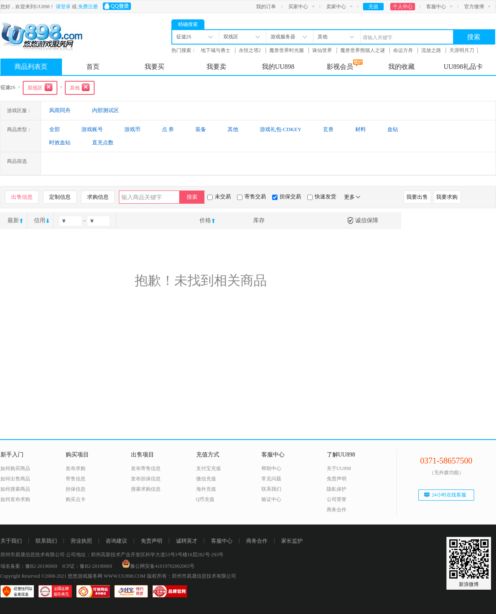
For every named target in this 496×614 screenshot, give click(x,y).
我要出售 (417, 197)
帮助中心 (271, 468)
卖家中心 (336, 6)
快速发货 (321, 196)
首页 (93, 66)
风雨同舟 (60, 110)
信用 (39, 220)
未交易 (219, 196)
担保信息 (75, 489)
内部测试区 (105, 110)
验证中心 (271, 499)
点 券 (168, 129)
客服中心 (436, 6)
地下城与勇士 (216, 50)
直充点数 (103, 142)
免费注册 (88, 6)
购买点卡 (75, 499)
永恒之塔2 (250, 50)
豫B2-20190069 (41, 566)
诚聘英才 (186, 541)
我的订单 (266, 6)
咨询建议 (116, 541)
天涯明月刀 (461, 50)
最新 (13, 220)
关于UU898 (339, 468)
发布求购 (75, 468)
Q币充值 (205, 499)
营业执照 (81, 541)
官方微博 (474, 6)
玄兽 (328, 129)
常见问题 (271, 479)
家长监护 (292, 541)
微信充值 (206, 479)
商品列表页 (30, 66)
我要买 (154, 66)
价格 (205, 220)
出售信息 (22, 197)
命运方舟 (403, 50)
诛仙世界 (322, 50)
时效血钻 (60, 142)
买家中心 (298, 6)
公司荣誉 (336, 499)
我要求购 (447, 197)
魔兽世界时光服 (287, 50)
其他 (233, 129)
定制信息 (60, 197)
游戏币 (132, 129)
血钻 (392, 129)
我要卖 (216, 66)
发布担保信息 (146, 479)
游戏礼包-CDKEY (280, 129)
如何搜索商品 (15, 489)
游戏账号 (92, 129)
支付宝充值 (208, 468)
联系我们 (271, 489)
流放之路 (431, 50)
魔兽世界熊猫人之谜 (363, 50)
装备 (200, 129)
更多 (352, 197)
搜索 (473, 36)
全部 (54, 129)
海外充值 (206, 489)
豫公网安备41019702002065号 (158, 566)
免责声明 (336, 479)
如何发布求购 (15, 499)
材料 (360, 129)
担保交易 (286, 196)
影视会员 (345, 64)
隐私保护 (336, 489)
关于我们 (11, 541)
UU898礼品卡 (463, 66)
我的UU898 (278, 66)
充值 (373, 6)
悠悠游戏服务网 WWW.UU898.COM (107, 576)
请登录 (63, 6)
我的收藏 (401, 66)
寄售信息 (75, 479)
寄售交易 (251, 196)
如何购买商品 (15, 468)
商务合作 (336, 510)
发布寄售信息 (146, 468)
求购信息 (98, 197)
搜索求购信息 (146, 489)
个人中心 (403, 6)
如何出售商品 (15, 479)
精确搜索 (188, 24)
